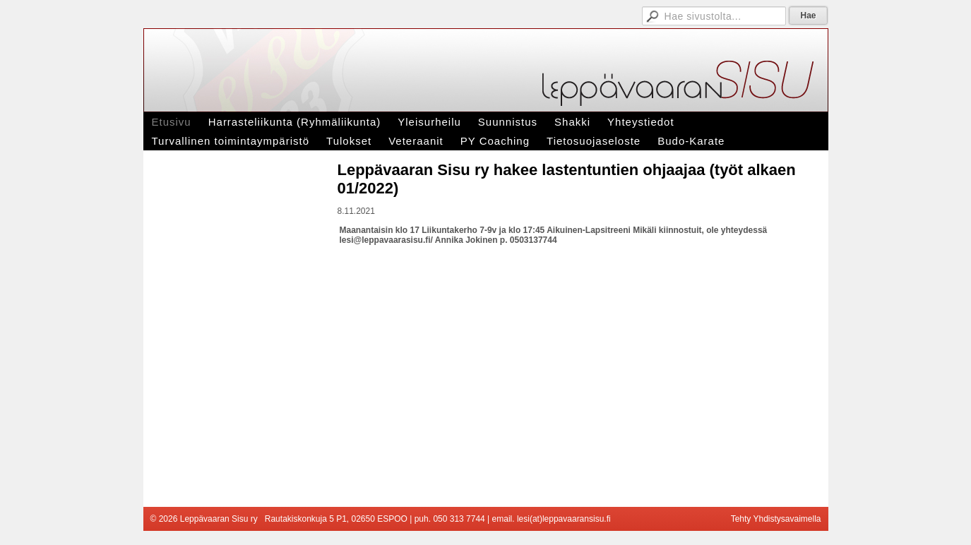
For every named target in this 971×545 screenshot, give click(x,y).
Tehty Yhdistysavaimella (776, 519)
